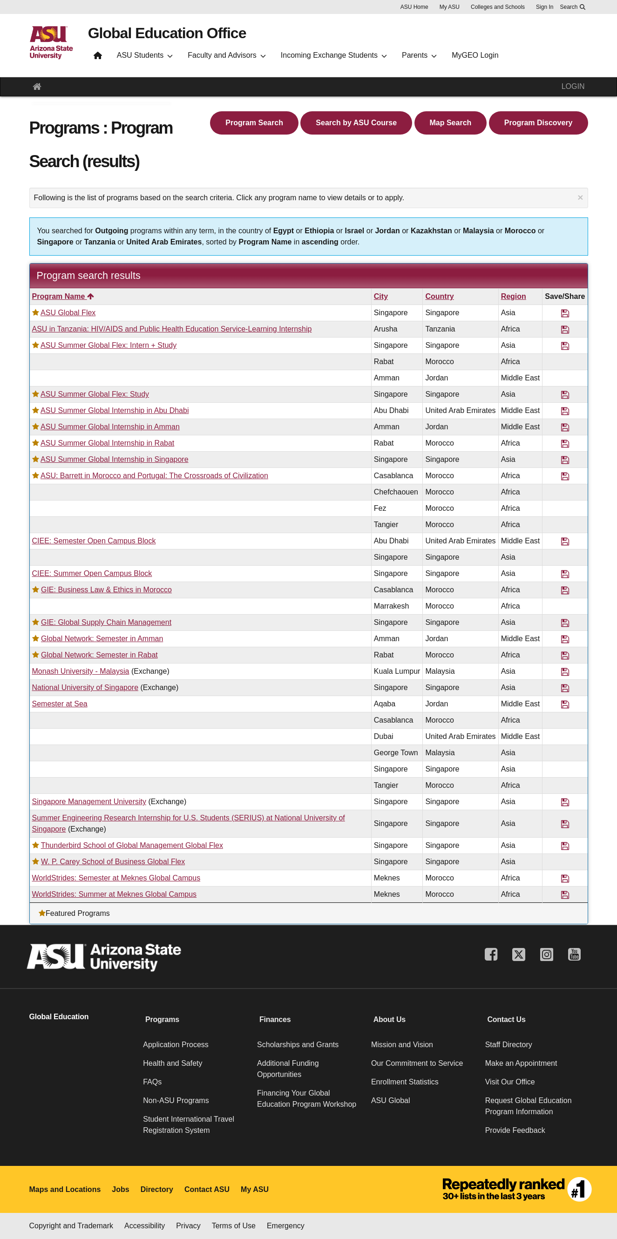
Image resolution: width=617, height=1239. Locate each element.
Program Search (254, 123)
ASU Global (390, 1100)
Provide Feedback (515, 1130)
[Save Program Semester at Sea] (565, 704)
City (381, 296)
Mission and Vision (402, 1045)
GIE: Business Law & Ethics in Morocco (106, 590)
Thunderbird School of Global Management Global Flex (132, 845)
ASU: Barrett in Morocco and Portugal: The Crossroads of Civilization (154, 476)
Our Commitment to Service (417, 1063)
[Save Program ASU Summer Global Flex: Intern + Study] (565, 345)
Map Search (451, 123)
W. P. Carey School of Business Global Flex (113, 862)
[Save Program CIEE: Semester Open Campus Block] (565, 541)
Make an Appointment (521, 1063)
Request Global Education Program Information (528, 1106)
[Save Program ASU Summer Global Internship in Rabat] (565, 443)
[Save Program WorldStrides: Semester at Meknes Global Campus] (565, 878)
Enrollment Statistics (405, 1082)
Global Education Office (167, 33)
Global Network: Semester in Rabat (99, 655)
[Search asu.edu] (572, 7)
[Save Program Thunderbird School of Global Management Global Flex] (565, 845)
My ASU (450, 7)
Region (513, 296)
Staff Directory (508, 1045)
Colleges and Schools (498, 7)
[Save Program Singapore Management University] (565, 802)
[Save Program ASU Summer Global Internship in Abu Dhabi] (565, 410)
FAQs (152, 1082)
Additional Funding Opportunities (288, 1068)
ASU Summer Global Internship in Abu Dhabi (115, 410)
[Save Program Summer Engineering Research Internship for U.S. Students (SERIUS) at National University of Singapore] (565, 823)
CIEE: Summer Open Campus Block (92, 573)
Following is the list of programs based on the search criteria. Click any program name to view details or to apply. (308, 197)
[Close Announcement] (580, 197)
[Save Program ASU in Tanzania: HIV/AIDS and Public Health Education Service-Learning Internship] (565, 329)
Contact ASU (207, 1189)
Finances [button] (275, 1019)
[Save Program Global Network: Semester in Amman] (565, 639)
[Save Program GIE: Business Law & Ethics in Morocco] (565, 590)
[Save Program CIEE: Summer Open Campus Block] (565, 573)
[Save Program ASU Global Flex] (565, 313)
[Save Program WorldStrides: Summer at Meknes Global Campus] (565, 894)
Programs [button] (162, 1019)
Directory (157, 1189)
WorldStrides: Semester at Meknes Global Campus (116, 878)
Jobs (120, 1189)
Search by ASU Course (356, 123)
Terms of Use (234, 1226)
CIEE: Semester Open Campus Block (94, 541)
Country (439, 296)
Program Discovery (538, 123)
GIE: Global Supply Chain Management (106, 622)
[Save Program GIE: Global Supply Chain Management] (565, 622)
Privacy (188, 1226)
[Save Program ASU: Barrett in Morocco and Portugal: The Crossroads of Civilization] (565, 476)
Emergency (286, 1226)
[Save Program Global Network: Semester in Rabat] (565, 655)
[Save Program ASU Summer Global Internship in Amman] (565, 427)
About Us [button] (389, 1019)
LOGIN (573, 86)
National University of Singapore (85, 687)
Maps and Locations (65, 1189)
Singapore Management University (89, 802)
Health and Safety (172, 1063)
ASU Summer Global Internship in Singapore (115, 459)
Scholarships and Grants (298, 1045)
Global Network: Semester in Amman (102, 639)
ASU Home (414, 7)
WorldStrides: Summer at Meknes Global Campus (114, 894)
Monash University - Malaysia (80, 671)
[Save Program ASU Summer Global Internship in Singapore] (565, 459)
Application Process (176, 1045)
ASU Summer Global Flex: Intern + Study (108, 345)
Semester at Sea (60, 704)
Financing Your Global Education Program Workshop (306, 1098)
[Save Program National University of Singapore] (565, 687)
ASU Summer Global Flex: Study (95, 394)
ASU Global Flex (68, 313)
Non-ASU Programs (176, 1100)
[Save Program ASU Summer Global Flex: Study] (565, 394)
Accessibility (144, 1226)
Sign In (544, 7)
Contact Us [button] (506, 1019)
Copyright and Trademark (71, 1226)
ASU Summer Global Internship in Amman (110, 427)
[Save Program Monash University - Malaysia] (565, 671)
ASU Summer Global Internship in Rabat (107, 443)
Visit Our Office (510, 1082)
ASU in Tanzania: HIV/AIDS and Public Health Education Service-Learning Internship (172, 329)
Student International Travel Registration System (188, 1124)
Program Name (63, 296)
